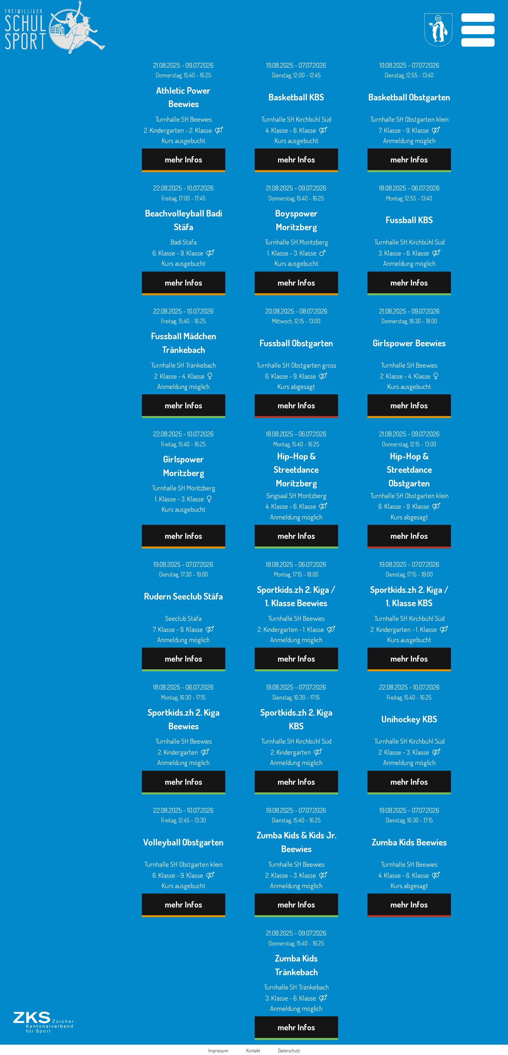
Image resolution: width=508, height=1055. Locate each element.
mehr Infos (183, 159)
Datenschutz (289, 1050)
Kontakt (253, 1050)
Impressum (218, 1050)
